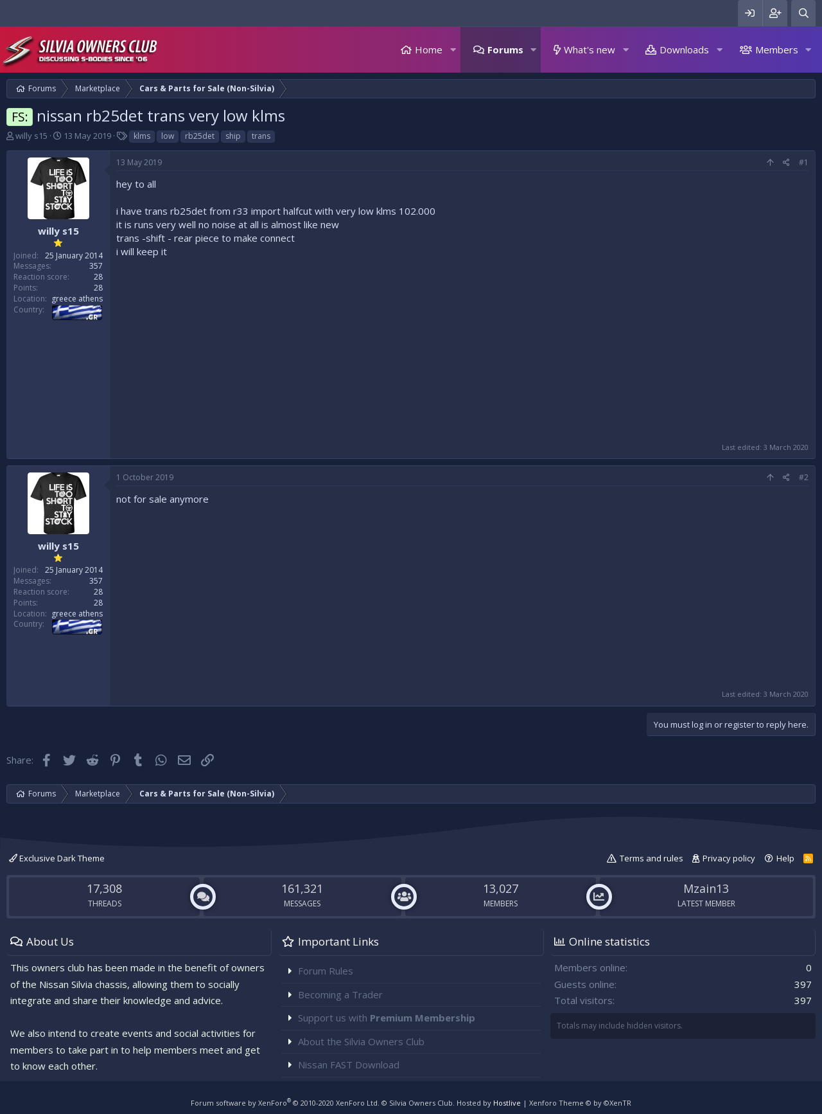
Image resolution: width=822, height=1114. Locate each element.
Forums (505, 49)
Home (428, 49)
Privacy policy (729, 858)
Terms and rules (651, 858)
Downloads (684, 49)
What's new (589, 49)
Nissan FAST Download (348, 1064)
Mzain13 (706, 888)
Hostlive (507, 1103)
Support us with (386, 1017)
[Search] (803, 13)
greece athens (77, 298)
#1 (804, 162)
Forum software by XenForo (285, 1103)
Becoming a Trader (340, 994)
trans (261, 135)
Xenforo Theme (580, 1103)
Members (776, 49)
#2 (804, 477)
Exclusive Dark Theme (57, 858)
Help (785, 858)
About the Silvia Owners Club (361, 1041)
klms (142, 135)
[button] (453, 50)
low (167, 135)
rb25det (199, 135)
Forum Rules (325, 970)
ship (233, 135)
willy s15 (31, 135)
